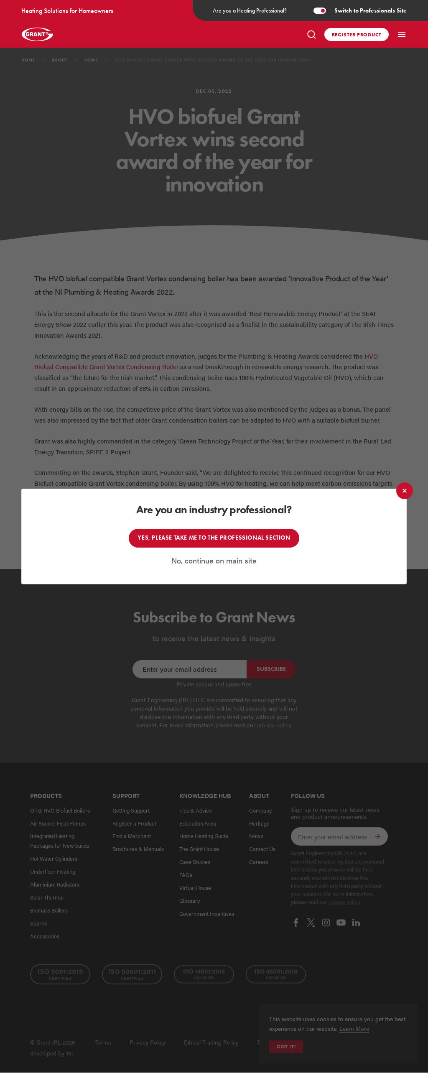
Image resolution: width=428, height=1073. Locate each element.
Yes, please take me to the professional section (214, 538)
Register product (357, 34)
